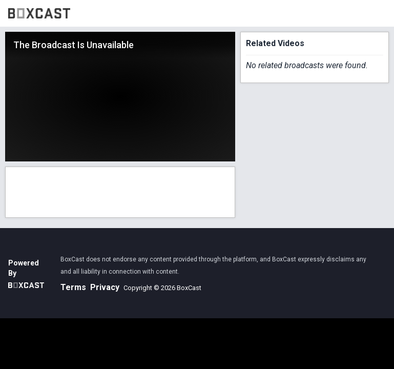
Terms (73, 287)
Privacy (104, 287)
